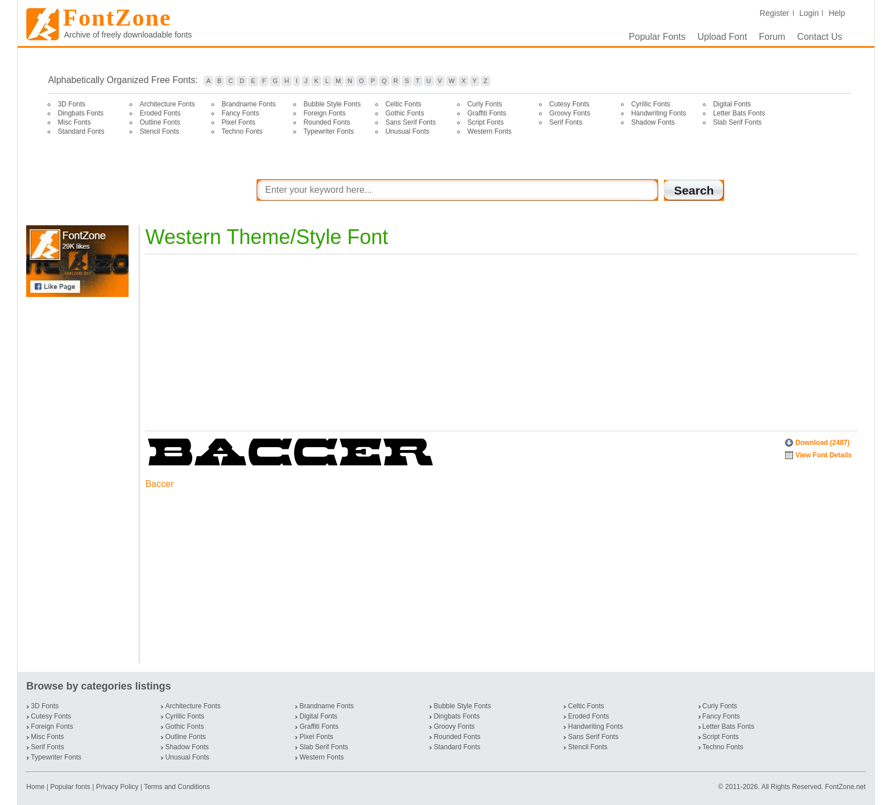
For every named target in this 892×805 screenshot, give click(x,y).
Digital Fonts (732, 104)
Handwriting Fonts (658, 113)
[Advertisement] (79, 480)
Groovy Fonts (569, 113)
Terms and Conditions (177, 787)
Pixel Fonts (238, 122)
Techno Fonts (241, 131)
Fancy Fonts (240, 113)
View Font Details (823, 455)
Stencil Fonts (159, 131)
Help (837, 13)
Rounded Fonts (326, 122)
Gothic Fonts (404, 113)
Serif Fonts (565, 122)
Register (774, 13)
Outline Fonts (159, 122)
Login (809, 13)
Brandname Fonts (248, 104)
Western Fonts (489, 131)
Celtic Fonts (403, 104)
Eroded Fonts (159, 113)
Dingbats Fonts (80, 113)
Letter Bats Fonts (739, 113)
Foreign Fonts (324, 113)
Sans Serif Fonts (410, 122)
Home (36, 787)
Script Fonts (485, 122)
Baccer (159, 484)
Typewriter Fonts (328, 131)
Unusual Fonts (407, 131)
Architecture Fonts (167, 104)
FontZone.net (845, 787)
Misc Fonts (73, 122)
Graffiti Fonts (486, 113)
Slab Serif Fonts (737, 122)
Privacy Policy (117, 787)
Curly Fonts (484, 104)
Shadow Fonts (653, 122)
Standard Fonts (80, 131)
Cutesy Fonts (569, 104)
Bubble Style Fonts (332, 104)
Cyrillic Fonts (650, 104)
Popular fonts (70, 787)
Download (822, 443)
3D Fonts (71, 104)
